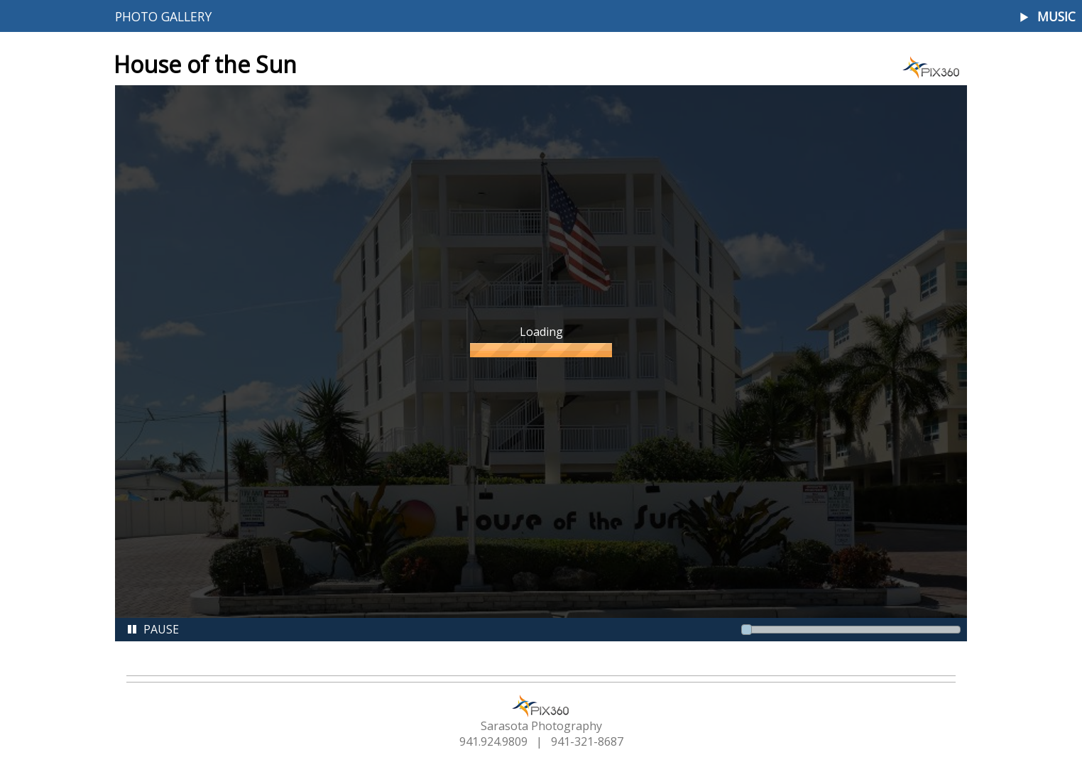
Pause (152, 629)
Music (1056, 16)
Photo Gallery (163, 16)
